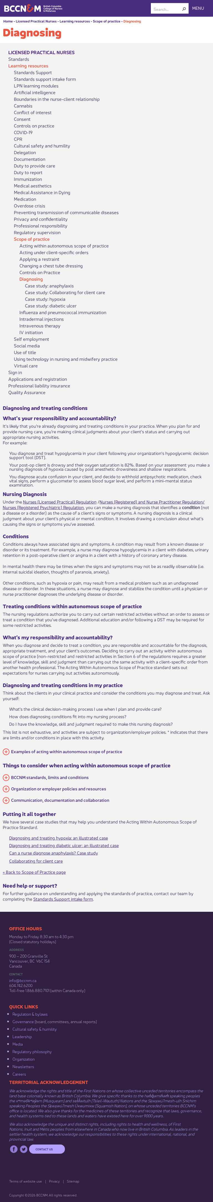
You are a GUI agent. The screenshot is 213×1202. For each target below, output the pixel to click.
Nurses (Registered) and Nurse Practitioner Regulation (151, 501)
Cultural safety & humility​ (34, 1029)
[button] (184, 9)
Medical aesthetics (33, 185)
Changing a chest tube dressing (51, 265)
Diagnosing (132, 21)
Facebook (13, 1149)
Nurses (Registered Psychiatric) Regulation (43, 507)
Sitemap (73, 1181)
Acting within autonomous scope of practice (64, 245)
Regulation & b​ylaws (30, 1014)
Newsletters (23, 1066)
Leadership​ (22, 1036)
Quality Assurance (26, 392)
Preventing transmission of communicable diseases (66, 212)
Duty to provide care (34, 165)
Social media (27, 345)
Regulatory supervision (37, 232)
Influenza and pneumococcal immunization (62, 312)
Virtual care (26, 365)
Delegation (25, 152)
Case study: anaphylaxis (49, 285)
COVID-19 (23, 132)
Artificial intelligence (34, 92)
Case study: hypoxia (45, 299)
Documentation (29, 159)
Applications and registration (37, 378)
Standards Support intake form (63, 898)
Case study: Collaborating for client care (65, 292)
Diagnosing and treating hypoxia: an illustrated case (58, 837)
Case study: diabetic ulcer (51, 305)
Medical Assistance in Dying (42, 192)
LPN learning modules (36, 85)
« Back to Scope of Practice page (34, 871)
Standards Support (33, 72)
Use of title (25, 352)
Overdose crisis (29, 205)
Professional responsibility (40, 225)
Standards (18, 59)
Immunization (28, 179)
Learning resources (75, 21)
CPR (18, 139)
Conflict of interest (33, 112)
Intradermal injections (41, 318)
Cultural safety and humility (42, 145)
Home (8, 21)
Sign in (15, 372)
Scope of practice (106, 21)
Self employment (31, 338)
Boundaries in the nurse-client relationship (57, 99)
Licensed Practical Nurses (36, 21)
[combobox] (167, 9)
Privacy (54, 1181)
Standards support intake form (45, 79)
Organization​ (23, 1059)
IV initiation (31, 332)
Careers (19, 1074)
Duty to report (28, 172)
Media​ (17, 1044)
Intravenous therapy (39, 325)
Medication (25, 199)
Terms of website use (25, 1181)
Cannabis (23, 105)
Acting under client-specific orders (53, 252)
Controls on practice (34, 125)
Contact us (44, 1149)
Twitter (23, 1149)
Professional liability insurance (39, 385)
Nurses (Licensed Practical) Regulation (60, 501)
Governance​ (23, 1021)
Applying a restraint (39, 259)
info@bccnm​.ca (22, 980)
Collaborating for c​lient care (36, 860)
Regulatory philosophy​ (32, 1051)
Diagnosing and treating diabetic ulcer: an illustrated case (64, 845)
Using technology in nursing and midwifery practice (66, 358)
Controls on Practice (39, 272)
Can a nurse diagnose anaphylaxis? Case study (53, 852)
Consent (22, 119)
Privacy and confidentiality (41, 219)
